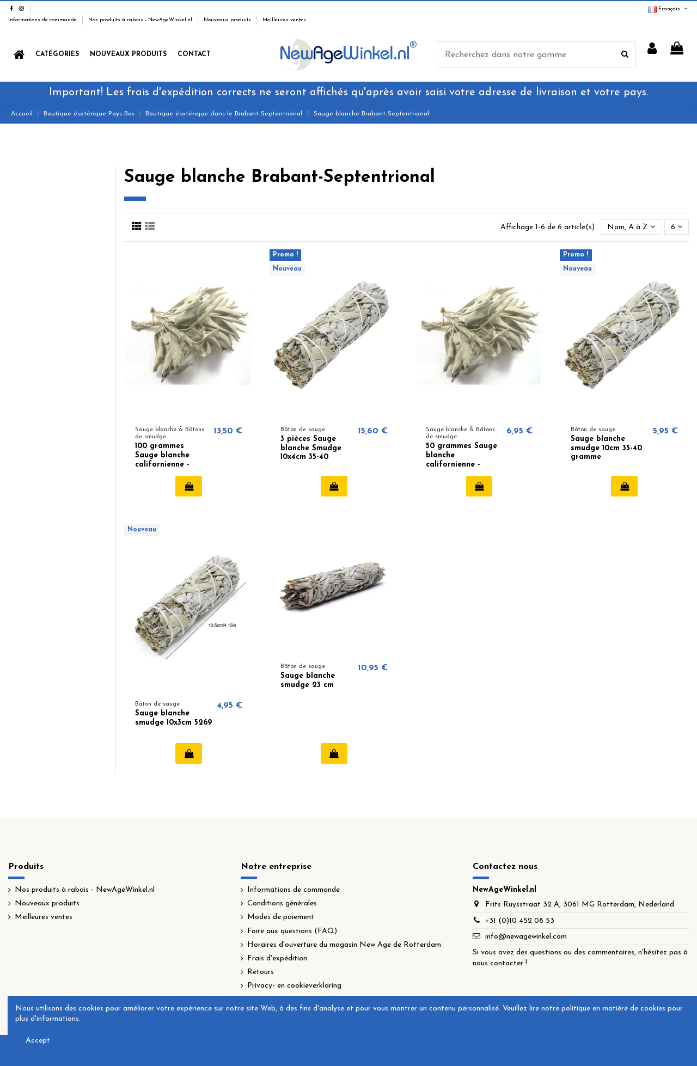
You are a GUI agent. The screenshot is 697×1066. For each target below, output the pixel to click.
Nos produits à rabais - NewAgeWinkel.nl (141, 20)
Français (668, 9)
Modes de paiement (280, 917)
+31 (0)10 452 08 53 (519, 921)
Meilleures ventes (284, 20)
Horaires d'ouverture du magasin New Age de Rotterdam (344, 945)
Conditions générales (282, 903)
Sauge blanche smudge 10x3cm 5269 (173, 718)
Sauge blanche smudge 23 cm (307, 680)
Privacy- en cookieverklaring (294, 986)
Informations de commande (43, 20)
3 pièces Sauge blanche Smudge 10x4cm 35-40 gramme (310, 452)
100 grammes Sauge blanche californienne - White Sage (162, 459)
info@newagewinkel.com (526, 937)
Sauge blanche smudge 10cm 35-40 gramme (606, 448)
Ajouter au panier (188, 486)
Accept (38, 1041)
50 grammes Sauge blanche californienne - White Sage (461, 459)
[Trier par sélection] (631, 227)
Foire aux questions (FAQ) (292, 931)
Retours (260, 972)
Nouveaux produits (228, 20)
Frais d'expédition (277, 958)
